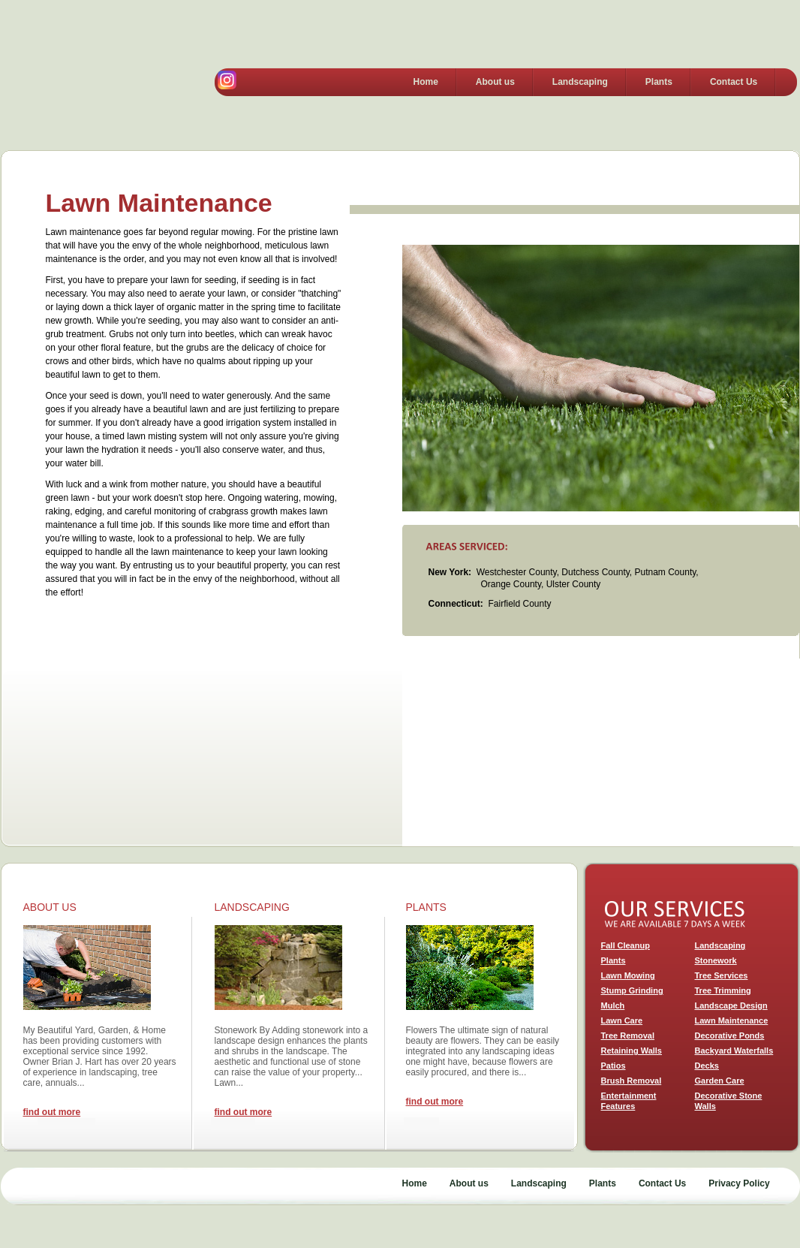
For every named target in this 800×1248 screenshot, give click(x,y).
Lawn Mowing (628, 975)
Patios (613, 1065)
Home (426, 82)
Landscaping (580, 82)
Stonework (716, 960)
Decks (707, 1065)
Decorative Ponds (730, 1035)
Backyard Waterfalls (734, 1050)
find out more (52, 1112)
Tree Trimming (723, 990)
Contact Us (733, 82)
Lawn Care (622, 1020)
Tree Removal (628, 1035)
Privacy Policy (738, 1183)
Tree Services (721, 975)
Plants (658, 82)
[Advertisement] (601, 752)
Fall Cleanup (625, 945)
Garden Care (719, 1080)
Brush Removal (631, 1080)
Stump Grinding (632, 990)
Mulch (613, 1005)
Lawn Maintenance (731, 1020)
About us (495, 82)
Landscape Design (731, 1005)
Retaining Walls (632, 1050)
